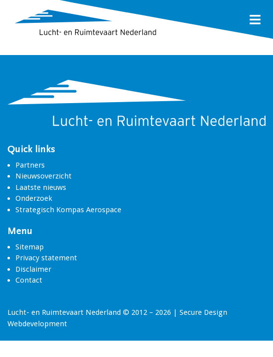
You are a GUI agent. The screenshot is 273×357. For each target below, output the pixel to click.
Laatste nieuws (40, 187)
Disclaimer (33, 269)
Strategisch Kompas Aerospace (68, 209)
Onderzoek (33, 198)
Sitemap (29, 246)
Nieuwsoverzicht (43, 176)
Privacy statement (46, 257)
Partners (30, 165)
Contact (28, 280)
